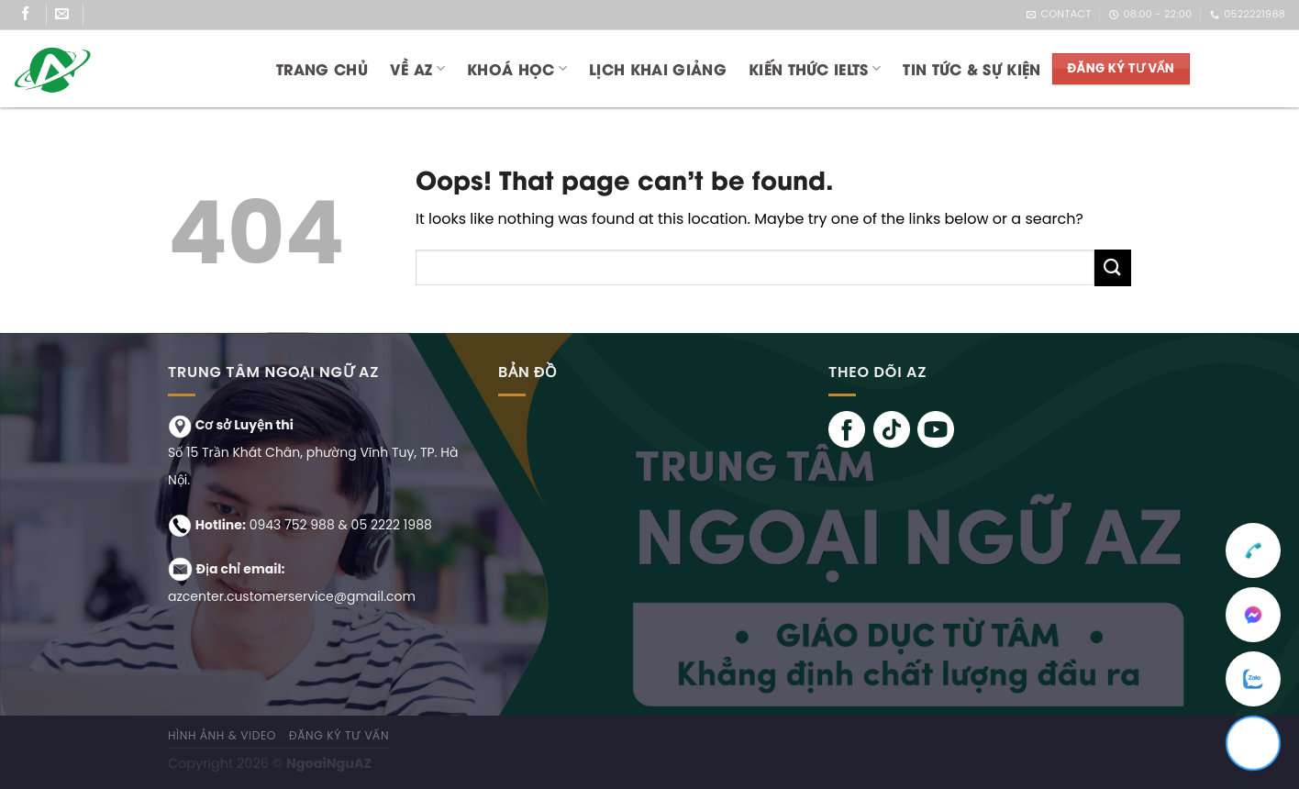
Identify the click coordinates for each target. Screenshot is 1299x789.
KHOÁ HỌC (517, 68)
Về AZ (417, 68)
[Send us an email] (69, 15)
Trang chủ (322, 68)
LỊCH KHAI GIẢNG (658, 68)
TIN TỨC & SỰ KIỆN (971, 68)
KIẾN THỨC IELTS (815, 68)
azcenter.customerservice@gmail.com (292, 596)
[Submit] (1112, 267)
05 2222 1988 (391, 525)
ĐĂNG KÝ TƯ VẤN (339, 735)
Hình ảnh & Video (222, 735)
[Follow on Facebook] (32, 15)
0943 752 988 (292, 525)
